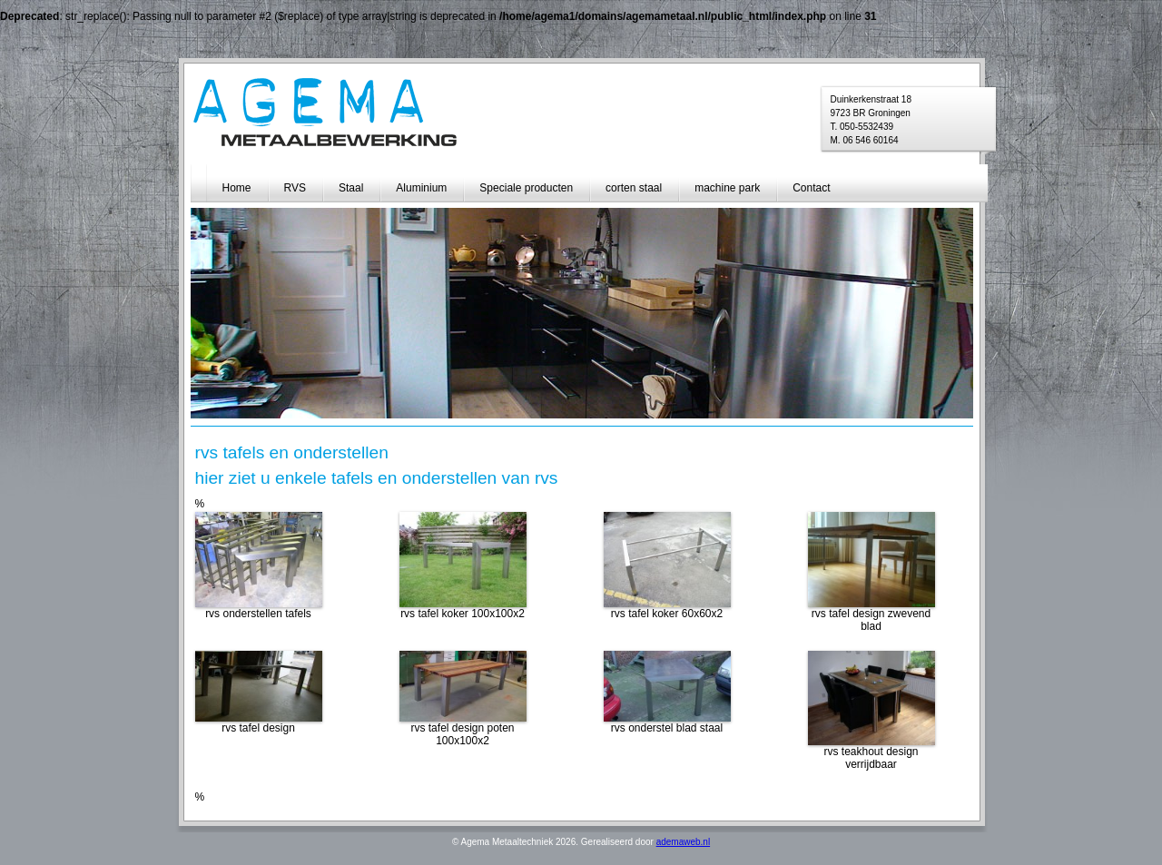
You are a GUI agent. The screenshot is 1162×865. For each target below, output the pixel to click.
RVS (295, 188)
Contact (811, 188)
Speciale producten (526, 188)
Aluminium (421, 188)
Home (236, 188)
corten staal (634, 188)
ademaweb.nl (683, 842)
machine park (727, 188)
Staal (351, 188)
